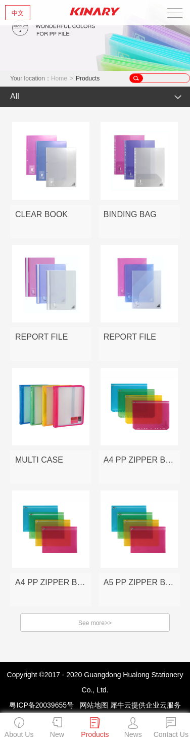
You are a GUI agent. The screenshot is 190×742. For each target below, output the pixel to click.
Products (88, 78)
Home (59, 78)
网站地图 (92, 705)
